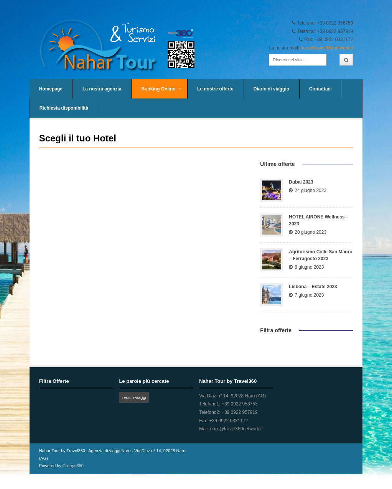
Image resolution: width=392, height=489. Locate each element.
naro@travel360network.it (326, 48)
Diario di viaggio (271, 89)
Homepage (51, 89)
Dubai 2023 (301, 182)
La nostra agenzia (101, 89)
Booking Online (161, 89)
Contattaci (320, 89)
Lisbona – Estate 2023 (313, 286)
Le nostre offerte (215, 89)
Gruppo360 (73, 465)
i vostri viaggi (134, 397)
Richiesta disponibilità (64, 108)
